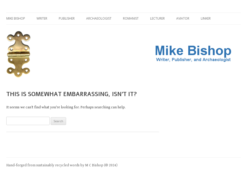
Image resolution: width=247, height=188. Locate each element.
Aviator (182, 18)
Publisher (67, 18)
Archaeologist (98, 18)
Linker (206, 18)
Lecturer (157, 18)
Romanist (131, 18)
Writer (42, 18)
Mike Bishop (15, 18)
